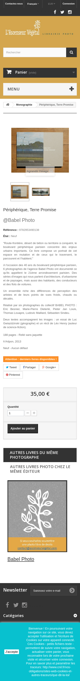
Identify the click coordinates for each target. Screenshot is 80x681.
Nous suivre (43, 11)
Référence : (10, 229)
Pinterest (13, 374)
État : (6, 236)
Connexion (69, 3)
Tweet (11, 367)
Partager (29, 367)
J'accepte (11, 651)
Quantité (13, 406)
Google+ (49, 367)
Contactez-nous (14, 3)
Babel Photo (19, 220)
